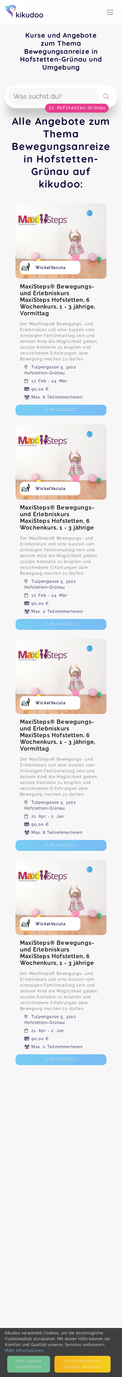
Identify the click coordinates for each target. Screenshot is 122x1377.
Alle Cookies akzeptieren (28, 1364)
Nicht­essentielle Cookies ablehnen (82, 1364)
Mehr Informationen (24, 1350)
